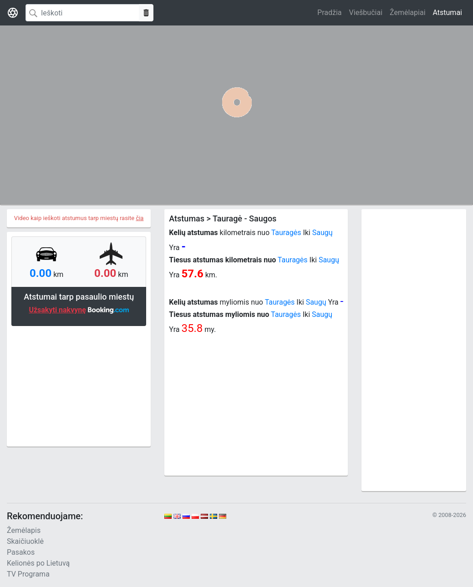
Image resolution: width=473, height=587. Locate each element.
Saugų (322, 232)
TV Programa (28, 574)
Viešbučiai (365, 12)
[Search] (82, 12)
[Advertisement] (78, 385)
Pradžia (329, 12)
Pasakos (21, 552)
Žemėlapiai (407, 12)
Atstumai (447, 12)
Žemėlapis (24, 530)
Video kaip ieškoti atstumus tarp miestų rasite (79, 218)
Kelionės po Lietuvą (38, 563)
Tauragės (286, 232)
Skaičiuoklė (25, 541)
